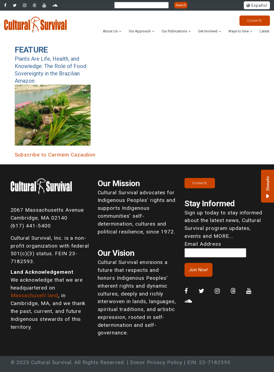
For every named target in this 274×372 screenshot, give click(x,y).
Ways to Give (238, 31)
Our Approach (140, 31)
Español (257, 5)
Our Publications (174, 31)
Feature (31, 49)
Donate (254, 21)
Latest (264, 31)
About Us (110, 31)
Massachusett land (34, 295)
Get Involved (207, 31)
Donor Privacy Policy (156, 362)
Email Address (202, 244)
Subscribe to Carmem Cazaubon (55, 155)
